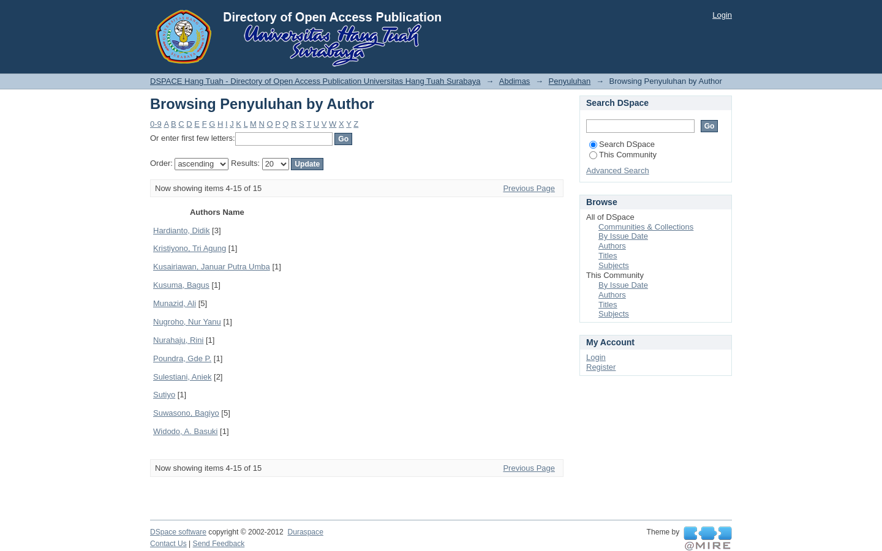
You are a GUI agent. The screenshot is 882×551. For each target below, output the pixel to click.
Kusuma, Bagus (181, 285)
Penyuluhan (570, 81)
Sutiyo (164, 394)
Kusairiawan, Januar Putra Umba (211, 266)
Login (722, 15)
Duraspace (305, 532)
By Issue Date (623, 236)
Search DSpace (622, 144)
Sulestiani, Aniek (182, 376)
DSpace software (178, 532)
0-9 (156, 124)
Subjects (613, 265)
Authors (612, 245)
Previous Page (529, 188)
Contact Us (168, 543)
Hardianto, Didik (181, 230)
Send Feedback (219, 543)
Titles (607, 255)
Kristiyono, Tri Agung (189, 248)
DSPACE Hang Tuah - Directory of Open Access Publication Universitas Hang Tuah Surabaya (315, 81)
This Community (623, 154)
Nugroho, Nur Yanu (187, 321)
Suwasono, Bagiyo (186, 413)
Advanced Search (617, 170)
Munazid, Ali (174, 303)
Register (601, 367)
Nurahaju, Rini (178, 340)
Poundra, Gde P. (182, 358)
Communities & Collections (645, 226)
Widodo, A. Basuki (185, 431)
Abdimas (514, 81)
